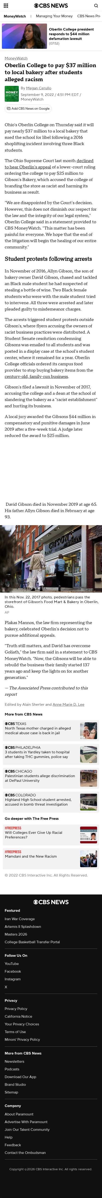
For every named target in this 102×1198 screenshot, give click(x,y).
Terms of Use (15, 1032)
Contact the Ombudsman (25, 1153)
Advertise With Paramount (26, 1122)
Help (8, 1137)
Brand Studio (15, 1084)
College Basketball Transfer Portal (32, 942)
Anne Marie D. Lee (68, 704)
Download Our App (20, 1077)
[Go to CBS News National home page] (51, 5)
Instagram (13, 979)
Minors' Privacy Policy (22, 1039)
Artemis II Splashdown (23, 927)
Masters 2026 (16, 934)
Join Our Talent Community (27, 1130)
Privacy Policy (16, 1009)
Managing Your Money (54, 16)
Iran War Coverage (20, 919)
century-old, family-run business (36, 376)
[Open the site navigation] (19, 5)
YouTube (12, 964)
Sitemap (11, 1092)
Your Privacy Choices (22, 1024)
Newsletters (14, 1061)
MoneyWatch (15, 16)
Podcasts (12, 1069)
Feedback (13, 1145)
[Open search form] (96, 5)
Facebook (13, 971)
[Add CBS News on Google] (28, 109)
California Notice (18, 1016)
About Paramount (19, 1114)
